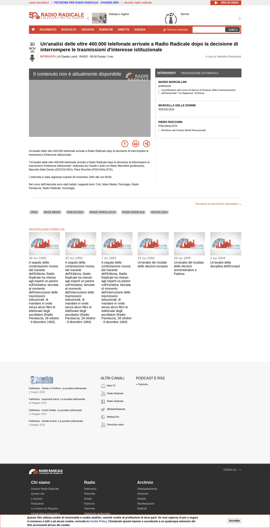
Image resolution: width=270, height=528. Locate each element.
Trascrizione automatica (199, 73)
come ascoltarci (39, 2)
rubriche (106, 29)
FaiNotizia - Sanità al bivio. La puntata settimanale (56, 421)
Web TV (111, 385)
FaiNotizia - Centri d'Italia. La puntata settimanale (55, 410)
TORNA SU (230, 469)
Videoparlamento (147, 488)
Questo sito (38, 493)
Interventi (166, 73)
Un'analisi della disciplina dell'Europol (225, 264)
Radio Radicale (115, 393)
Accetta (234, 520)
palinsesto (48, 29)
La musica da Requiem (44, 508)
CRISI (34, 212)
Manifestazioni (145, 503)
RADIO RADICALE (133, 212)
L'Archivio (37, 498)
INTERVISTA (48, 56)
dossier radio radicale (138, 2)
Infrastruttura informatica (45, 513)
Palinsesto (90, 488)
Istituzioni (142, 493)
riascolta (68, 29)
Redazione (37, 503)
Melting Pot (113, 416)
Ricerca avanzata (177, 29)
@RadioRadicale (116, 409)
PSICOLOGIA (75, 212)
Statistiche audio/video (97, 513)
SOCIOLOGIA (159, 212)
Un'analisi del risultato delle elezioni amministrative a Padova (189, 268)
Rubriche (143, 384)
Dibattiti (141, 498)
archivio (87, 29)
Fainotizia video (115, 424)
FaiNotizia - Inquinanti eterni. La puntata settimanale (57, 399)
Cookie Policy (98, 521)
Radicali (142, 508)
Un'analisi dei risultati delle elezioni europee (153, 264)
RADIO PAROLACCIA (103, 212)
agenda (140, 29)
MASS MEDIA (52, 212)
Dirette (88, 498)
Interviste (89, 508)
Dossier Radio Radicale (45, 488)
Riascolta (89, 493)
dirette (123, 29)
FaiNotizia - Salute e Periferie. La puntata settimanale (57, 388)
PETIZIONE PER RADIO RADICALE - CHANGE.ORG (86, 2)
